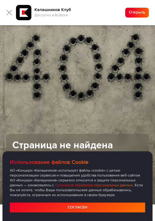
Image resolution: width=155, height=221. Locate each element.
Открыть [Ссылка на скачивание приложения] (137, 12)
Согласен (77, 207)
